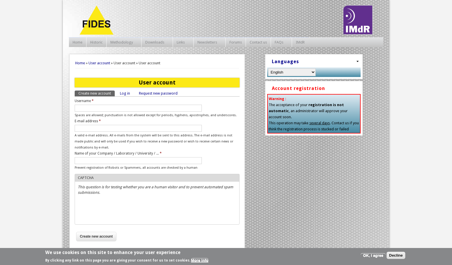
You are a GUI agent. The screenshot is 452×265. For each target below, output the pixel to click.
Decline (396, 255)
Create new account (96, 93)
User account (99, 63)
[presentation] (121, 210)
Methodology (122, 42)
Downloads (155, 42)
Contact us (258, 42)
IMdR (300, 42)
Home (77, 42)
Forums (235, 42)
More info (199, 260)
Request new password (158, 93)
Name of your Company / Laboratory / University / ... (118, 153)
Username (84, 101)
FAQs (280, 42)
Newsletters (208, 42)
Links (182, 42)
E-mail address (88, 121)
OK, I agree (373, 255)
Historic (96, 42)
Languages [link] (285, 61)
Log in (125, 93)
